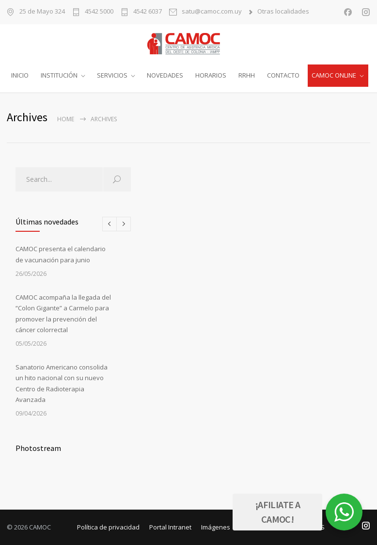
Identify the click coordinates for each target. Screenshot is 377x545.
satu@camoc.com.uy (212, 12)
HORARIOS (210, 75)
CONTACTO (283, 75)
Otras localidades (283, 12)
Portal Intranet (170, 527)
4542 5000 (99, 12)
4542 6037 (147, 12)
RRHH (246, 75)
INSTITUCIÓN (59, 75)
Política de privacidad (108, 527)
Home (65, 119)
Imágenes (215, 527)
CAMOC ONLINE (334, 75)
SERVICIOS (112, 75)
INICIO (20, 75)
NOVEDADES (165, 75)
